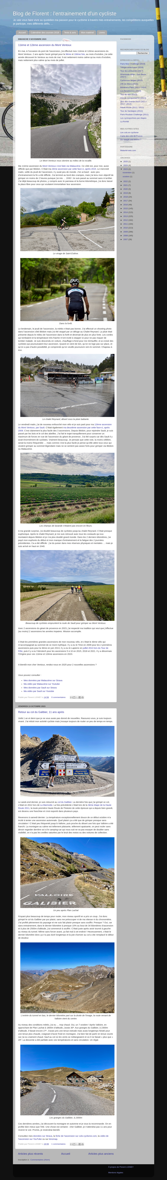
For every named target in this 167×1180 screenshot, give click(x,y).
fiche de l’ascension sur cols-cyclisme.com (76, 1136)
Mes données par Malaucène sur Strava (43, 680)
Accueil (22, 32)
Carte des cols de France (131, 136)
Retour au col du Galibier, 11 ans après (41, 712)
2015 (125, 208)
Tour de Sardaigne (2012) (131, 111)
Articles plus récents (30, 1153)
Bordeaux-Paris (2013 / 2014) (133, 87)
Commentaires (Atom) (40, 1160)
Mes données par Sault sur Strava (40, 687)
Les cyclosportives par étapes (133, 118)
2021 (125, 185)
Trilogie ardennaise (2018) (131, 67)
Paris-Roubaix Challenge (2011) (134, 114)
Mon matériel (87, 32)
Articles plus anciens (101, 1153)
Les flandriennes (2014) (130, 91)
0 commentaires (58, 697)
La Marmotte (46, 805)
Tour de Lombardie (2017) (131, 71)
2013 (125, 216)
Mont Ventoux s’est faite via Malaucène (61, 166)
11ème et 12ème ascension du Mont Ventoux (44, 45)
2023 (125, 169)
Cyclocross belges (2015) (131, 80)
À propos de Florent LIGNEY (121, 1167)
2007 (125, 239)
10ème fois (79, 54)
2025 (125, 161)
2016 (125, 205)
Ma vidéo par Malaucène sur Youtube (42, 684)
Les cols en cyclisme (129, 132)
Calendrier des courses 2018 (45, 32)
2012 (125, 220)
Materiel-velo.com (128, 150)
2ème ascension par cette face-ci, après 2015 (74, 169)
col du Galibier (65, 802)
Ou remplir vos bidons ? (130, 139)
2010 (125, 228)
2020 (125, 189)
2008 (125, 235)
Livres (102, 32)
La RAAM (124, 121)
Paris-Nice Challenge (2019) (132, 64)
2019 (125, 193)
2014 (125, 212)
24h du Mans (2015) (129, 84)
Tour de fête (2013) (128, 94)
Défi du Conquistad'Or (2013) (133, 98)
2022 (125, 181)
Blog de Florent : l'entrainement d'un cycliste (65, 14)
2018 (125, 197)
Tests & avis (70, 32)
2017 (125, 201)
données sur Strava (42, 1136)
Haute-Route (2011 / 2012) (132, 107)
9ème (68, 54)
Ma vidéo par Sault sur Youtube (39, 691)
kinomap (53, 1139)
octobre (126, 176)
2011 (125, 224)
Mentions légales (115, 1172)
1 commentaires (58, 1144)
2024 (125, 165)
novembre (127, 172)
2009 (125, 232)
